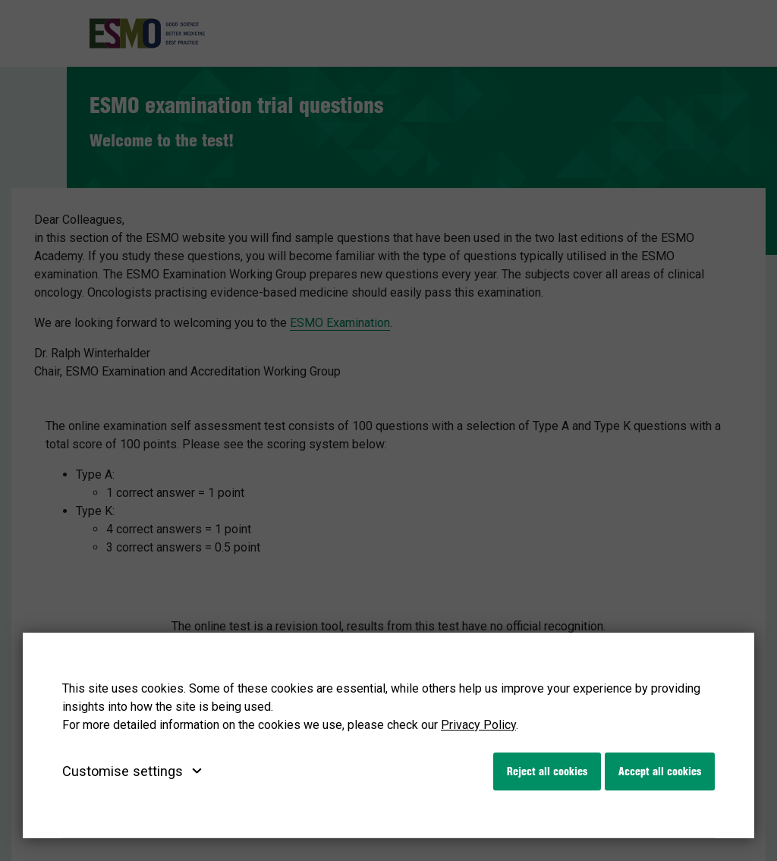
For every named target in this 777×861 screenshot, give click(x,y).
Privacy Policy (478, 725)
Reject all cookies (547, 771)
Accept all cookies (659, 771)
